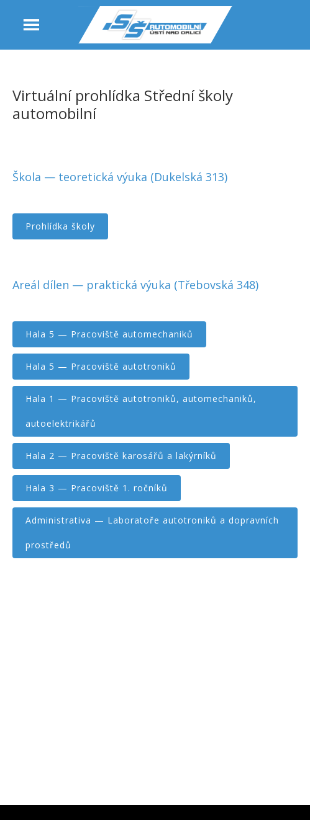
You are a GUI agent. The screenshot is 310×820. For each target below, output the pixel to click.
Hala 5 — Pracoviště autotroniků (100, 366)
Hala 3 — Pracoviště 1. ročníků (96, 488)
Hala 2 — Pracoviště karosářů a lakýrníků (121, 455)
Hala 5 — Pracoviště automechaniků (109, 334)
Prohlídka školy (60, 226)
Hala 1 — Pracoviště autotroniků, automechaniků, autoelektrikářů (141, 411)
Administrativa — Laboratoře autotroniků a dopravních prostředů (152, 532)
